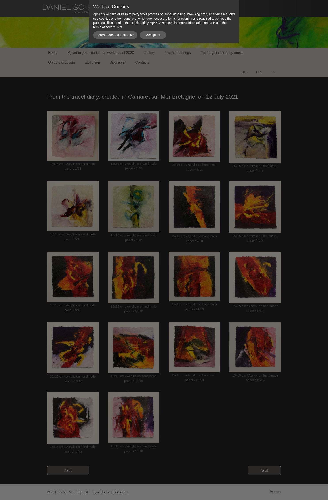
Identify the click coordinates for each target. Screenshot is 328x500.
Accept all (153, 35)
